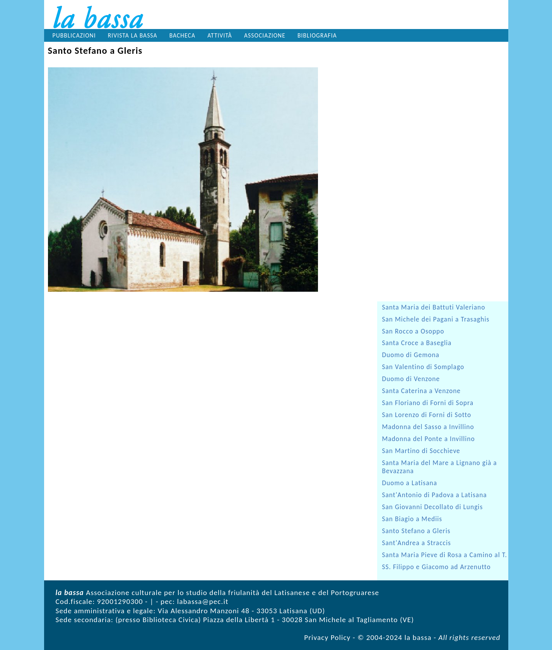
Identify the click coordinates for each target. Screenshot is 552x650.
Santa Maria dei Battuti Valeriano (433, 307)
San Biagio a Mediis (412, 519)
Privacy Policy (327, 637)
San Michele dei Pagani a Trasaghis (436, 319)
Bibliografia (317, 35)
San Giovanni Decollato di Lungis (432, 507)
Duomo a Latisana (409, 483)
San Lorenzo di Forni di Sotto (427, 415)
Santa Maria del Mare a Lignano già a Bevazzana (439, 467)
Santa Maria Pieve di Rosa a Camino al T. (444, 555)
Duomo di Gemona (410, 355)
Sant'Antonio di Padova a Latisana (434, 495)
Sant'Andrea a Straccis (416, 543)
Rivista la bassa (132, 35)
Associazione (264, 35)
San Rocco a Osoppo (413, 331)
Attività (219, 35)
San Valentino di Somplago (423, 367)
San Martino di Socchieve (421, 451)
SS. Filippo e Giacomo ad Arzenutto (436, 567)
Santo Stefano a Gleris (416, 531)
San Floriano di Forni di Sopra (428, 403)
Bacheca (182, 35)
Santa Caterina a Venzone (421, 391)
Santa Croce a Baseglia (417, 343)
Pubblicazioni (74, 35)
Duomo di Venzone (411, 379)
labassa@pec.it (203, 601)
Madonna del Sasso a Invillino (428, 427)
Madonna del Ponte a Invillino (428, 439)
